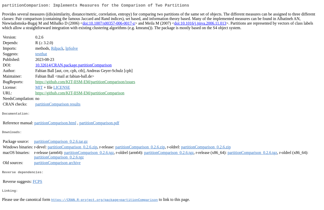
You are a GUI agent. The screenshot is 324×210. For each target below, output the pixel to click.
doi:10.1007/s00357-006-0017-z (109, 24)
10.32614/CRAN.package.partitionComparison (73, 66)
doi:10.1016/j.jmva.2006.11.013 (200, 24)
